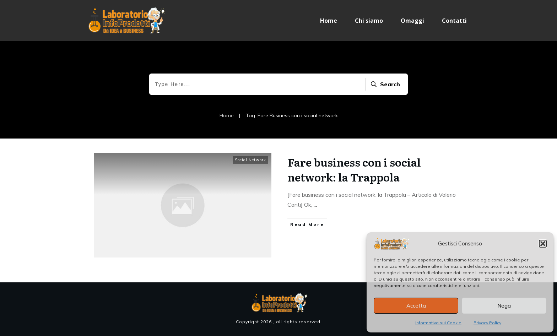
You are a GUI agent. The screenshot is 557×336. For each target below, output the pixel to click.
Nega (504, 305)
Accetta (416, 305)
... (315, 204)
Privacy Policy (487, 322)
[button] (542, 243)
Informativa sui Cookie (438, 322)
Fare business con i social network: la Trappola (354, 169)
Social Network (250, 159)
